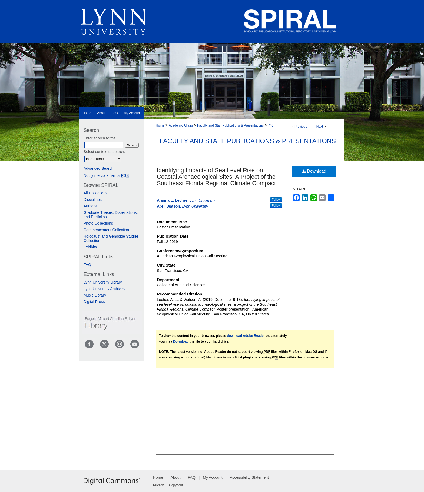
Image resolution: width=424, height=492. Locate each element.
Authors (90, 206)
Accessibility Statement (249, 477)
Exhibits (90, 247)
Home (160, 125)
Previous (300, 126)
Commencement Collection (106, 230)
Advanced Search (99, 168)
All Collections (95, 193)
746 (270, 125)
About (176, 477)
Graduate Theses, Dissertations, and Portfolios (111, 214)
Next (319, 126)
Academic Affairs (181, 125)
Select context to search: (104, 151)
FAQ (87, 264)
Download (314, 171)
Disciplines (93, 199)
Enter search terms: (100, 138)
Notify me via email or (106, 175)
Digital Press (94, 302)
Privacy (158, 485)
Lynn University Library (103, 282)
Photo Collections (98, 223)
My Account (212, 477)
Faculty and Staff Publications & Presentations (230, 125)
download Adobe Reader (246, 336)
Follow (276, 199)
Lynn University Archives (104, 289)
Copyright (176, 485)
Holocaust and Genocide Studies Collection (111, 238)
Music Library (95, 295)
